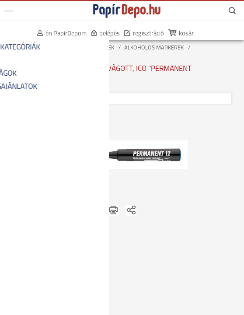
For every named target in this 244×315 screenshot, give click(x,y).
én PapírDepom (61, 34)
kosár (181, 34)
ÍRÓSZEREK (63, 48)
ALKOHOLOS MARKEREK (154, 48)
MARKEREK (100, 48)
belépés (105, 34)
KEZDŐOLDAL (22, 48)
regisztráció (144, 34)
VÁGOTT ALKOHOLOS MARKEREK (46, 55)
